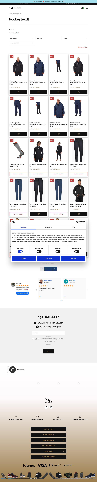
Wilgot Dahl (47, 280)
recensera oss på (22, 293)
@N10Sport (8, 370)
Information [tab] (48, 227)
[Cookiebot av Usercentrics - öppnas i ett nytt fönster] (77, 222)
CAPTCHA (48, 344)
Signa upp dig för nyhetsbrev (50, 323)
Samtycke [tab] (23, 227)
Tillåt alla (73, 258)
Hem (10, 13)
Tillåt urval (48, 258)
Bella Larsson (73, 280)
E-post (48, 330)
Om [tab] (73, 227)
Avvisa (24, 258)
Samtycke (48, 336)
